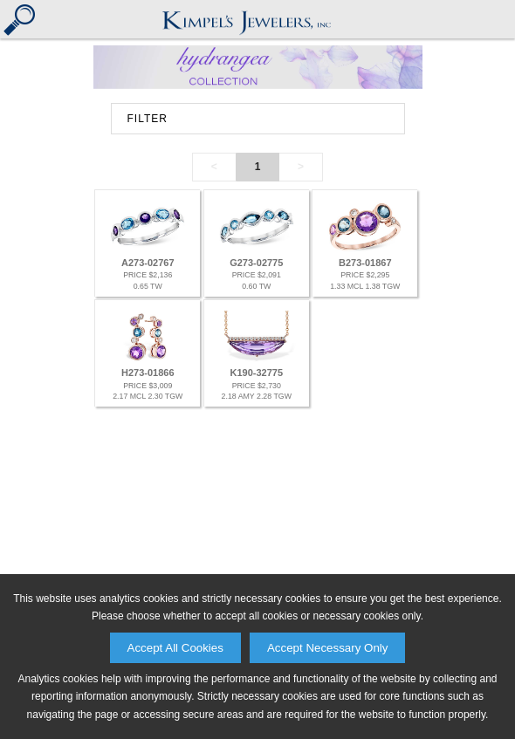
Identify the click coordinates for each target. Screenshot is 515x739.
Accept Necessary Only (327, 647)
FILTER (147, 119)
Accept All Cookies (175, 647)
